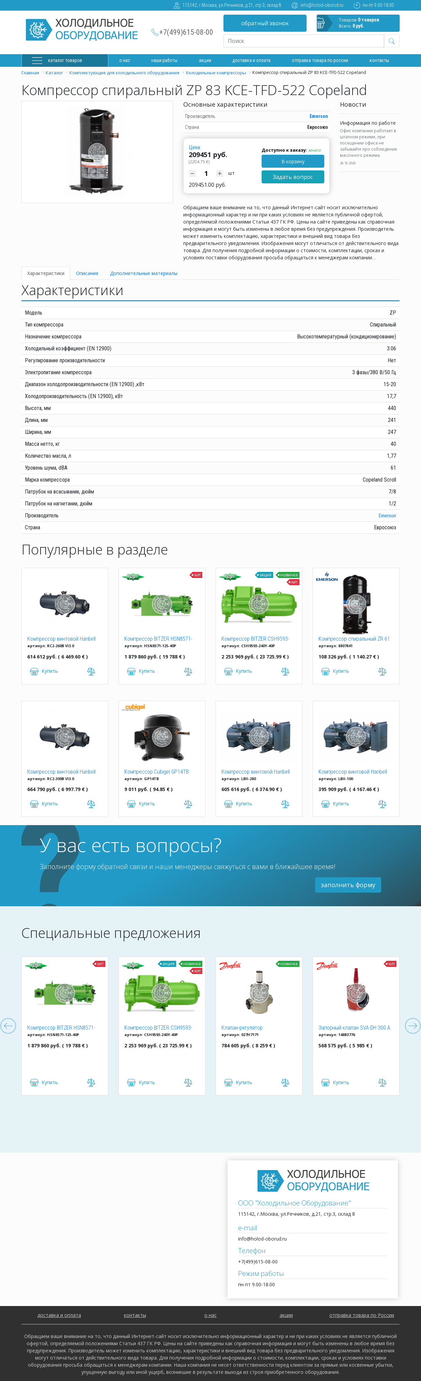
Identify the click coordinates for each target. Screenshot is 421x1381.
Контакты (379, 60)
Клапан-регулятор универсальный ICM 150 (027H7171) (248, 1028)
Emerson (319, 116)
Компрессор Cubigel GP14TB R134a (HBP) (156, 772)
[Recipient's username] (303, 40)
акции (286, 1315)
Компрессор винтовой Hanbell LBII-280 (255, 772)
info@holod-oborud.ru (321, 5)
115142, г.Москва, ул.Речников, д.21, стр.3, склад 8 (232, 5)
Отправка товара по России (320, 60)
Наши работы (164, 60)
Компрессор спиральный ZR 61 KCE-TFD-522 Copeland (354, 639)
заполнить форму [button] (348, 885)
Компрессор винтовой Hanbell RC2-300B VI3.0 (61, 772)
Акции (205, 60)
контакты (135, 1315)
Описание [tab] (87, 273)
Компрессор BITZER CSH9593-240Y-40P (255, 639)
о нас (210, 1315)
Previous (8, 1026)
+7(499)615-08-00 (186, 32)
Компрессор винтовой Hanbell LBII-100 (352, 772)
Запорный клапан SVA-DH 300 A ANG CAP (354, 1028)
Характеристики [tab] (45, 273)
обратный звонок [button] (265, 23)
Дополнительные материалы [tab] (143, 273)
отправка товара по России (361, 1315)
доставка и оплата (251, 60)
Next (413, 1026)
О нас (124, 60)
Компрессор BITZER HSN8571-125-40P (158, 639)
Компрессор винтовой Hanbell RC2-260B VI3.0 (61, 639)
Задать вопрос (293, 177)
